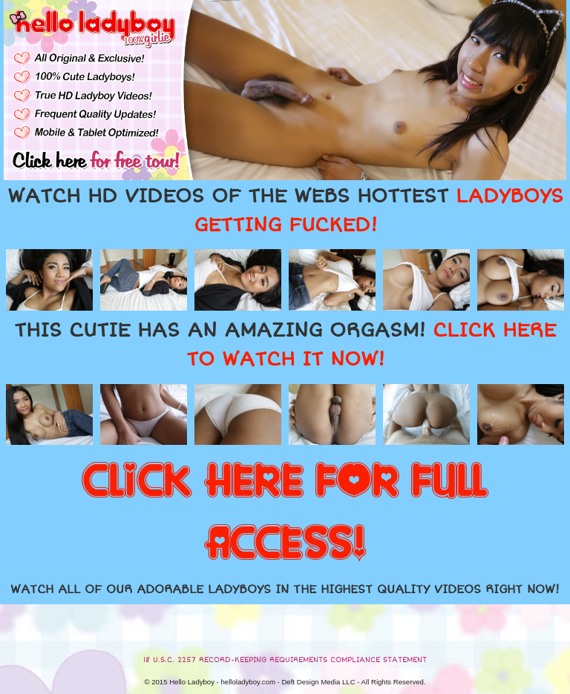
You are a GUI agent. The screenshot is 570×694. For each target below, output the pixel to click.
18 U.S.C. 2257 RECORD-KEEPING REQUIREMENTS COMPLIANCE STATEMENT (285, 659)
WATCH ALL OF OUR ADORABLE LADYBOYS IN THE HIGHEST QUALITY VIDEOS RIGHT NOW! (285, 589)
